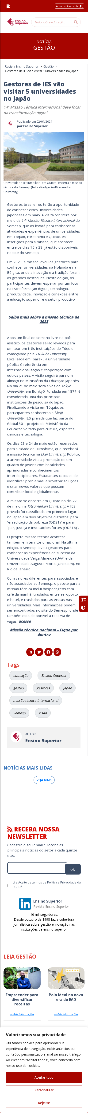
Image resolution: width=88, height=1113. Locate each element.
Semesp (19, 713)
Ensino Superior (53, 675)
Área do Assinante (69, 6)
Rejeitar (44, 1103)
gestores (43, 688)
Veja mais (44, 780)
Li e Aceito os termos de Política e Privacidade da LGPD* (47, 884)
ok (72, 869)
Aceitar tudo (44, 1077)
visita (43, 713)
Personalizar (44, 1090)
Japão (67, 688)
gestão (18, 688)
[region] (44, 1070)
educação (20, 675)
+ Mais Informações (22, 1014)
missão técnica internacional (35, 700)
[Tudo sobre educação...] (51, 22)
